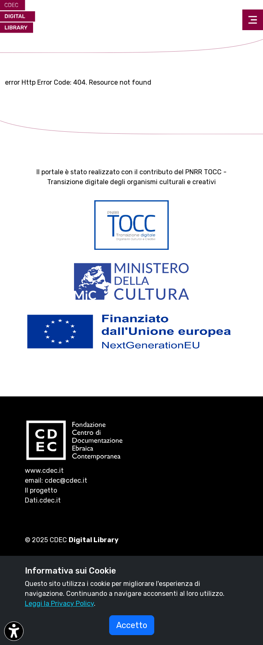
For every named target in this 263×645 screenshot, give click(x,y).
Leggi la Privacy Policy (59, 603)
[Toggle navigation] (252, 19)
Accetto (131, 625)
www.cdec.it (44, 470)
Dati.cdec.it (43, 500)
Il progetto (41, 490)
